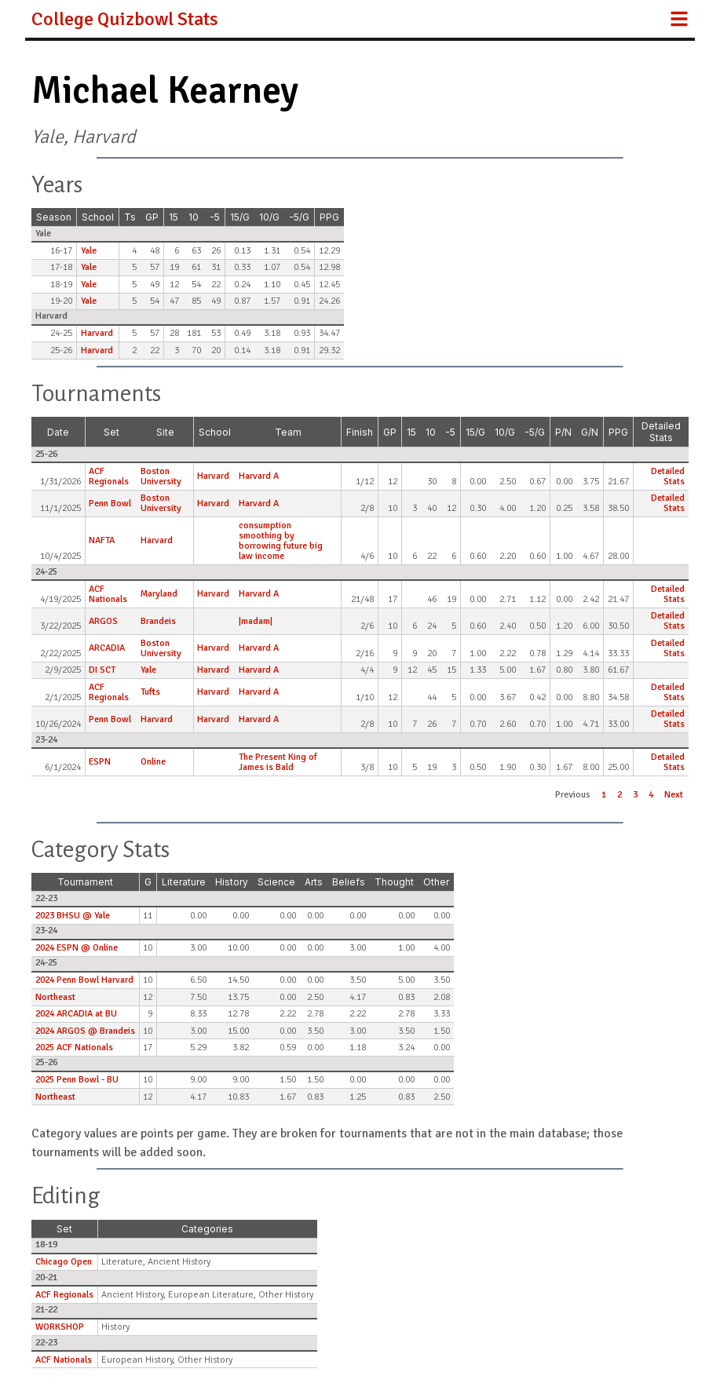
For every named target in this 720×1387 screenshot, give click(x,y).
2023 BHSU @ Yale (72, 916)
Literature (184, 882)
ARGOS (103, 621)
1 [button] (603, 795)
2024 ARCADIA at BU (76, 1014)
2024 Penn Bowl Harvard (84, 980)
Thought (394, 882)
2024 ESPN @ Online (76, 948)
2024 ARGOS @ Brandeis (85, 1031)
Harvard (97, 333)
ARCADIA (107, 648)
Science (276, 882)
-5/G (299, 217)
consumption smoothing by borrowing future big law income (281, 541)
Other (436, 882)
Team (288, 432)
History (231, 882)
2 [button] (619, 795)
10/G (269, 217)
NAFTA (102, 540)
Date (58, 432)
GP (152, 217)
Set (111, 432)
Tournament (85, 882)
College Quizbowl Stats (124, 19)
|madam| (255, 621)
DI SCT (102, 670)
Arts (314, 882)
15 (173, 217)
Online (153, 762)
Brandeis (158, 621)
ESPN (100, 762)
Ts (130, 217)
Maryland (159, 594)
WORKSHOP (59, 1327)
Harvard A (259, 476)
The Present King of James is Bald (278, 762)
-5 (215, 217)
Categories (207, 1229)
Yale (89, 251)
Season (53, 217)
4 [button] (651, 795)
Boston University (161, 476)
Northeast (55, 997)
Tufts (150, 692)
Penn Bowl (110, 503)
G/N (589, 432)
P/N (563, 432)
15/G (240, 217)
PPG (329, 217)
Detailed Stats (661, 431)
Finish (359, 432)
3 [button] (635, 795)
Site (165, 432)
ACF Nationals (108, 594)
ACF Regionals (109, 476)
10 (193, 217)
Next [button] (673, 795)
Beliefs (348, 882)
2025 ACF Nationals (74, 1047)
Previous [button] (572, 795)
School (98, 217)
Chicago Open (63, 1262)
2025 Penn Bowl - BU (77, 1080)
